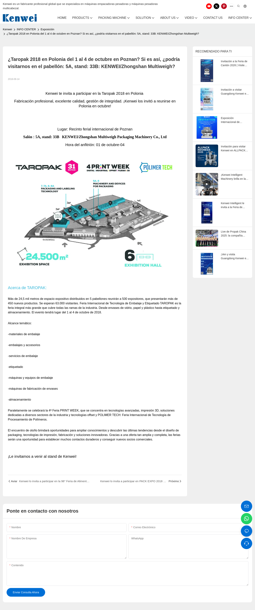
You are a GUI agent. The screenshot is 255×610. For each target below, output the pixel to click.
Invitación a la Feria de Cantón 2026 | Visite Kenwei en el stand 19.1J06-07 (234, 63)
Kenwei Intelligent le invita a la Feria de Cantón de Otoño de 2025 (233, 205)
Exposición (47, 29)
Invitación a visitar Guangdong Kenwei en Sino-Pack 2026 (234, 92)
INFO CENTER (26, 29)
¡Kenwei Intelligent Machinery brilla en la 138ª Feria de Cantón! (234, 177)
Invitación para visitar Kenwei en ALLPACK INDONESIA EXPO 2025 (233, 148)
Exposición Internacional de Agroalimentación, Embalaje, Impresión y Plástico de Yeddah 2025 (234, 120)
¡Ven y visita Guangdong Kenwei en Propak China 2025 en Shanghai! (234, 256)
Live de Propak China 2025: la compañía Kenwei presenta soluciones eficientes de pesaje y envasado (235, 234)
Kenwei (7, 29)
